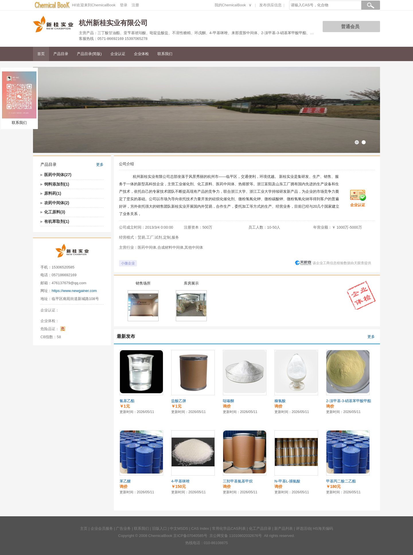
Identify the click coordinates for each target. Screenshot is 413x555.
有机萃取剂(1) (56, 221)
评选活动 (303, 528)
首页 (41, 54)
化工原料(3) (54, 212)
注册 (135, 5)
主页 (83, 528)
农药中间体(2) (56, 202)
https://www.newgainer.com (74, 291)
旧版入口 (159, 528)
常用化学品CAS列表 (229, 528)
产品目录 (60, 54)
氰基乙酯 (127, 401)
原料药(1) (52, 193)
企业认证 (117, 54)
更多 (100, 164)
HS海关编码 (323, 528)
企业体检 (141, 54)
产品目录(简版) (89, 54)
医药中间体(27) (57, 174)
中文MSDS (179, 528)
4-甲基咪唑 (180, 481)
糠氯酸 (280, 401)
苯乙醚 (125, 481)
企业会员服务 (102, 528)
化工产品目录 (260, 528)
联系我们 (164, 54)
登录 (123, 5)
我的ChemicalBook (230, 5)
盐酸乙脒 (178, 401)
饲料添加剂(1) (56, 184)
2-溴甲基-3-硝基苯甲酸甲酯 (348, 401)
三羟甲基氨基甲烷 (238, 481)
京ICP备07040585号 (190, 535)
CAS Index (200, 528)
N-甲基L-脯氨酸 (287, 481)
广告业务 (123, 528)
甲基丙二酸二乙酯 (341, 481)
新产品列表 (283, 528)
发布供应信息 (270, 5)
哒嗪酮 (228, 401)
